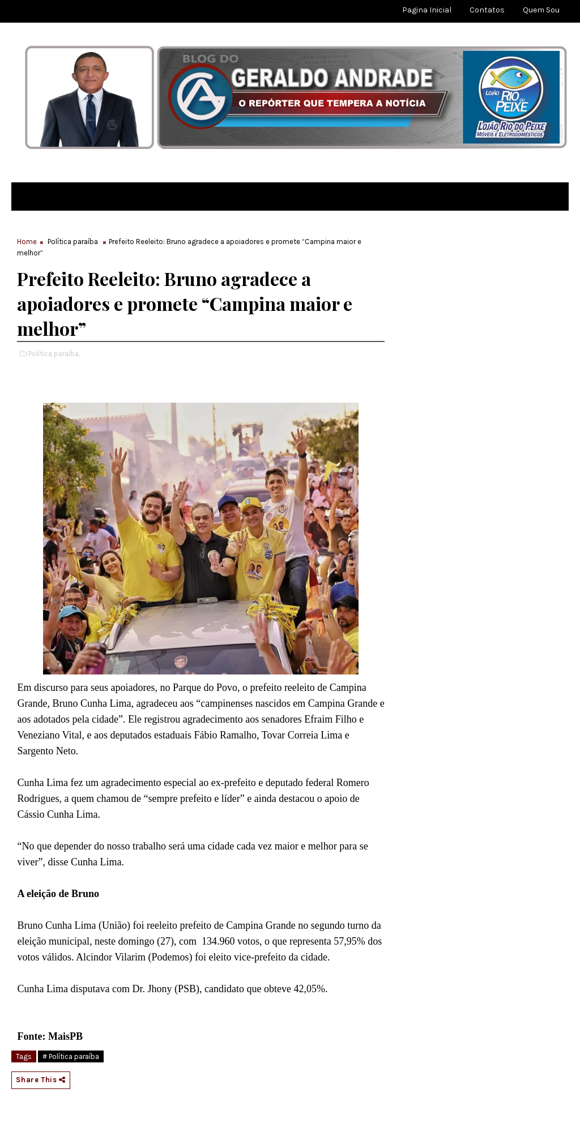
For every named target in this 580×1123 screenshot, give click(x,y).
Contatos (487, 10)
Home (27, 241)
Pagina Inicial (426, 10)
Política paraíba (73, 241)
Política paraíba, (54, 353)
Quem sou (541, 10)
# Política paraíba (70, 1056)
